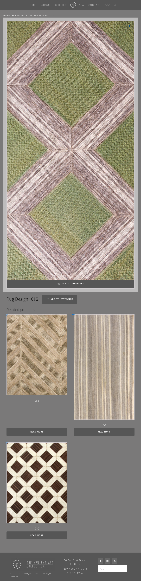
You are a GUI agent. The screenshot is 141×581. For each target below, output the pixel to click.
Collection (60, 4)
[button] (129, 26)
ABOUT (46, 4)
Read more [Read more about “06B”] (36, 431)
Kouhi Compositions (37, 15)
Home (6, 15)
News (82, 4)
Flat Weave (18, 15)
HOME (31, 4)
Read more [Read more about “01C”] (36, 535)
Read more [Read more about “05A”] (104, 431)
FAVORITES (110, 4)
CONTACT (94, 4)
